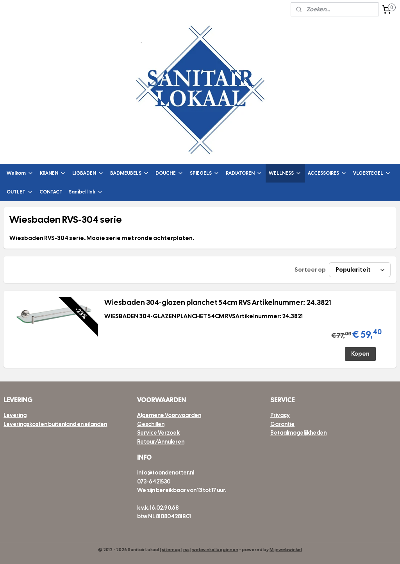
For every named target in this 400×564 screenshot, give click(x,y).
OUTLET (20, 192)
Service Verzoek (158, 432)
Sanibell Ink (86, 192)
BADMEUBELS (129, 173)
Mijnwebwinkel (286, 549)
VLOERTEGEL (372, 173)
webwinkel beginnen (215, 549)
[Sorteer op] (359, 270)
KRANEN (53, 173)
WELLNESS (285, 173)
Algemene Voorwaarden (169, 415)
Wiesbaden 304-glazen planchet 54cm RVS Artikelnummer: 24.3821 (217, 302)
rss (186, 549)
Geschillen (150, 424)
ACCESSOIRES (327, 173)
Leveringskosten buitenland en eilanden (55, 424)
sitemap (171, 549)
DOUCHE (169, 173)
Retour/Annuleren (160, 441)
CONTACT (50, 192)
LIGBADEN (88, 173)
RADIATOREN (244, 173)
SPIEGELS (205, 173)
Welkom (20, 173)
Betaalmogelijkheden (298, 432)
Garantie (282, 424)
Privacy (280, 415)
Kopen (360, 354)
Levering (15, 415)
